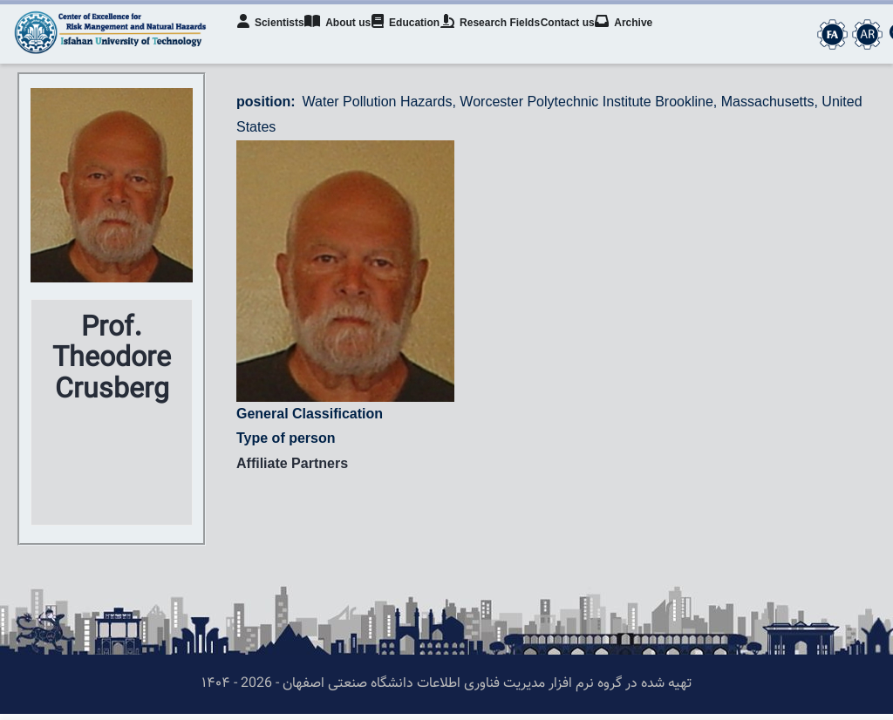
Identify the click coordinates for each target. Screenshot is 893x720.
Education (422, 38)
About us (349, 38)
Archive (657, 38)
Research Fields (512, 38)
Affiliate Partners (292, 469)
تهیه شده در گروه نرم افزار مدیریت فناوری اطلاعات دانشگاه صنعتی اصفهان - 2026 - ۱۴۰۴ (446, 690)
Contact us (596, 40)
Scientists (276, 38)
